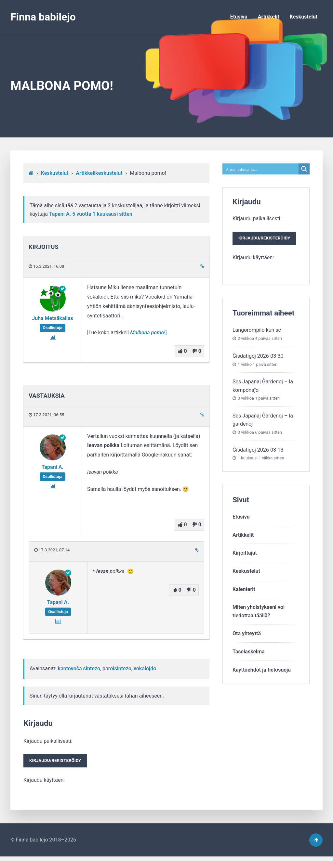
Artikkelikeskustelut (99, 173)
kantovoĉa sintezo (79, 668)
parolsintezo (116, 668)
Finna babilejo (43, 17)
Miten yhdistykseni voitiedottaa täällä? (259, 614)
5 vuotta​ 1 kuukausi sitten (102, 214)
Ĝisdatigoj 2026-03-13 (258, 452)
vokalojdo (145, 668)
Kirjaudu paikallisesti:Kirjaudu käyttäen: (58, 761)
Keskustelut (303, 17)
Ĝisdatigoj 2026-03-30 (258, 358)
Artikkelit (268, 17)
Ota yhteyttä (247, 636)
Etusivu (238, 17)
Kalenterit (244, 591)
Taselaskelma (249, 654)
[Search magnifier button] (304, 168)
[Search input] (261, 169)
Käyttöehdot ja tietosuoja (262, 672)
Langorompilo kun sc (257, 332)
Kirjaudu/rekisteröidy (58, 762)
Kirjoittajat (245, 555)
